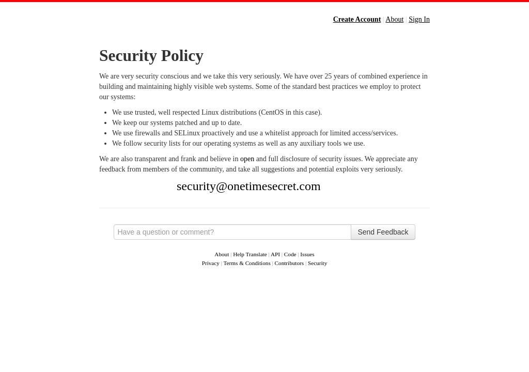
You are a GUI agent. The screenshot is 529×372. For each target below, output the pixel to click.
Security (317, 263)
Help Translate (250, 254)
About (394, 19)
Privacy (211, 263)
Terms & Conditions (247, 263)
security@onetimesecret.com (249, 186)
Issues (307, 254)
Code (290, 254)
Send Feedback (382, 232)
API (275, 254)
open (247, 159)
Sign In (419, 19)
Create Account (357, 19)
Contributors (289, 263)
